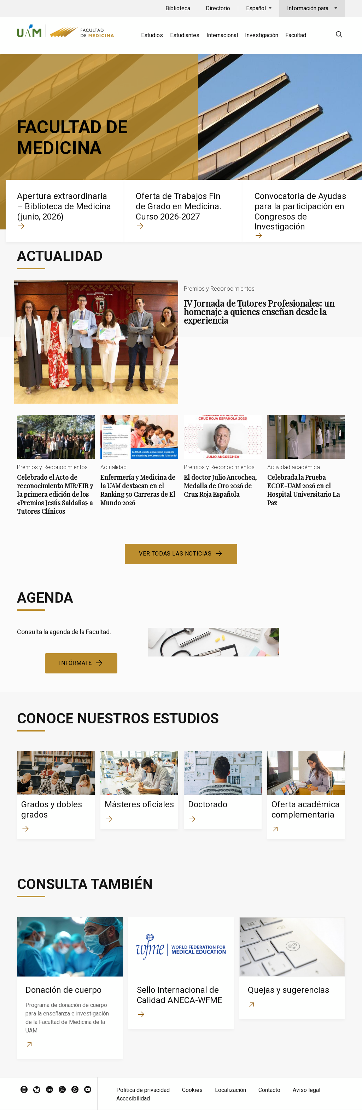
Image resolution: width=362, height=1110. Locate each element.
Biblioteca (177, 8)
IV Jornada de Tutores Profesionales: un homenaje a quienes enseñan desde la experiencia (181, 342)
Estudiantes (184, 35)
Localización (230, 1090)
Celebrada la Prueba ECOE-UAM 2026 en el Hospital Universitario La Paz (306, 466)
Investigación (261, 35)
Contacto (269, 1090)
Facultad (295, 35)
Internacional (222, 35)
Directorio (218, 8)
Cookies (192, 1090)
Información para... (310, 8)
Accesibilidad (133, 1098)
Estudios (152, 35)
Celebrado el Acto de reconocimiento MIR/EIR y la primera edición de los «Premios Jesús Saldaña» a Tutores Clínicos (56, 471)
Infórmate (75, 663)
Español (256, 8)
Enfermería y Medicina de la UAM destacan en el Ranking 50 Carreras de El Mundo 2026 (139, 466)
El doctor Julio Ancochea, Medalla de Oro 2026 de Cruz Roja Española (223, 462)
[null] (339, 35)
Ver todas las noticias (175, 553)
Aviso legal (306, 1090)
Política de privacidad (143, 1090)
